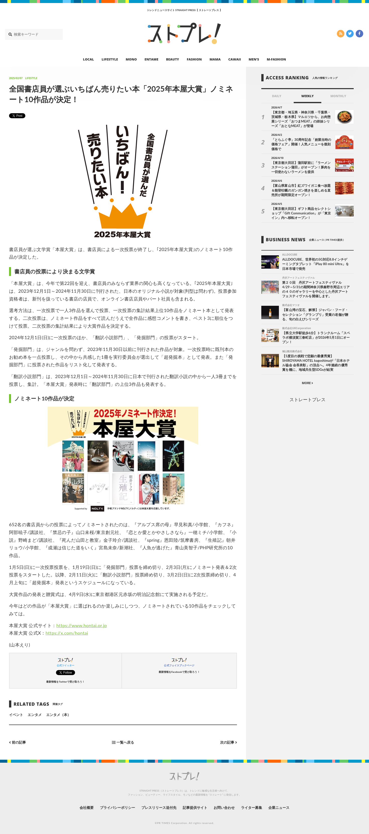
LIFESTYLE (110, 59)
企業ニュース (278, 807)
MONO (131, 59)
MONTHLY (338, 96)
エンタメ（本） (58, 714)
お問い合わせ (224, 807)
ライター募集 (251, 807)
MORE (307, 383)
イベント (16, 714)
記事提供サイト (195, 807)
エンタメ (35, 714)
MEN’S (254, 59)
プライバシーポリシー (117, 807)
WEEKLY (307, 96)
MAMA (215, 59)
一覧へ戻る (123, 742)
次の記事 (228, 742)
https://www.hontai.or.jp (81, 625)
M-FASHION (276, 59)
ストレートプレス (307, 399)
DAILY (276, 96)
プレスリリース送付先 (159, 807)
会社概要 (87, 807)
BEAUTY (172, 59)
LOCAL (88, 59)
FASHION (194, 59)
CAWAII (234, 59)
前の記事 (17, 742)
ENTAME (151, 59)
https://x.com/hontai (67, 633)
